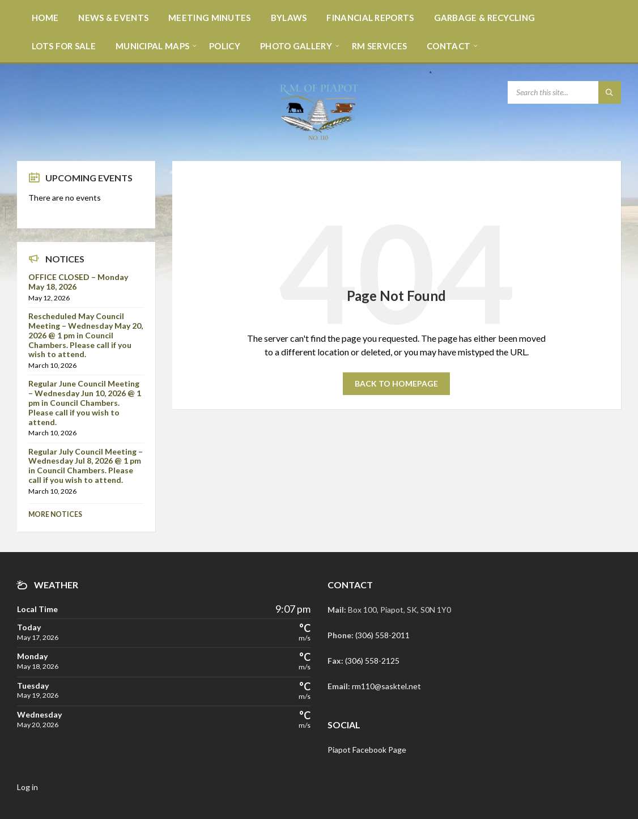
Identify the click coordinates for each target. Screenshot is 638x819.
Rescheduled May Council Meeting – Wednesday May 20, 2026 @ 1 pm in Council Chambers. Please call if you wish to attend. (85, 335)
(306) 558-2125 (372, 660)
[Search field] (564, 92)
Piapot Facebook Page (366, 749)
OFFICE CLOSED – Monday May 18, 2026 (78, 281)
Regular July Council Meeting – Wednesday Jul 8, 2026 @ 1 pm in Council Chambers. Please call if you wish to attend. (85, 466)
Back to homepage (396, 383)
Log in (27, 787)
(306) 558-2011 (382, 635)
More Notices (55, 514)
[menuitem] (45, 17)
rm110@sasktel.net (386, 686)
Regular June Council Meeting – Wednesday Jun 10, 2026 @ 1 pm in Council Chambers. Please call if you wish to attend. (84, 402)
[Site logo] (319, 138)
